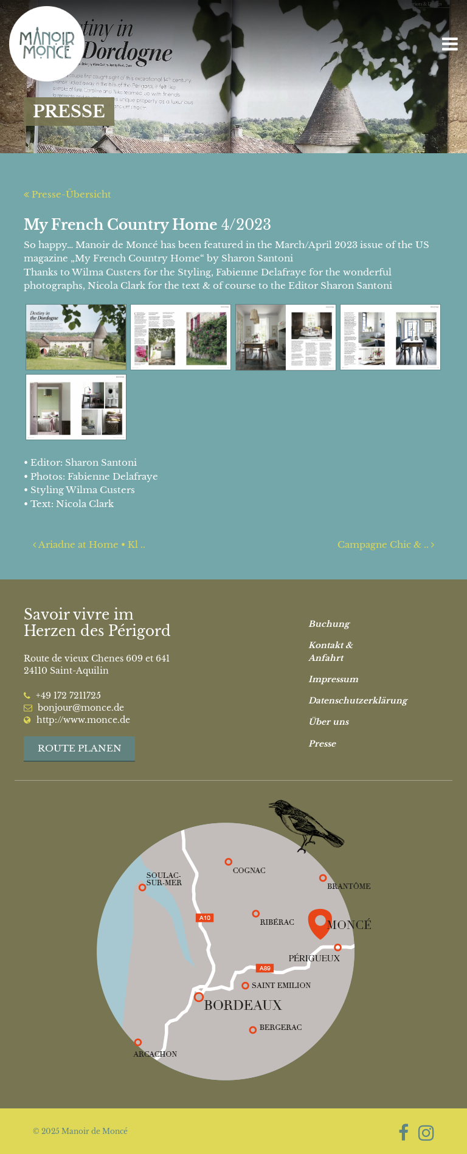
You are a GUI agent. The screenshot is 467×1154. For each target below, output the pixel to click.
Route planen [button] (80, 748)
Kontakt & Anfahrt (330, 651)
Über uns (328, 722)
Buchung (328, 624)
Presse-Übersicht (67, 194)
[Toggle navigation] (450, 44)
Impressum (333, 679)
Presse (322, 744)
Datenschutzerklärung (347, 701)
